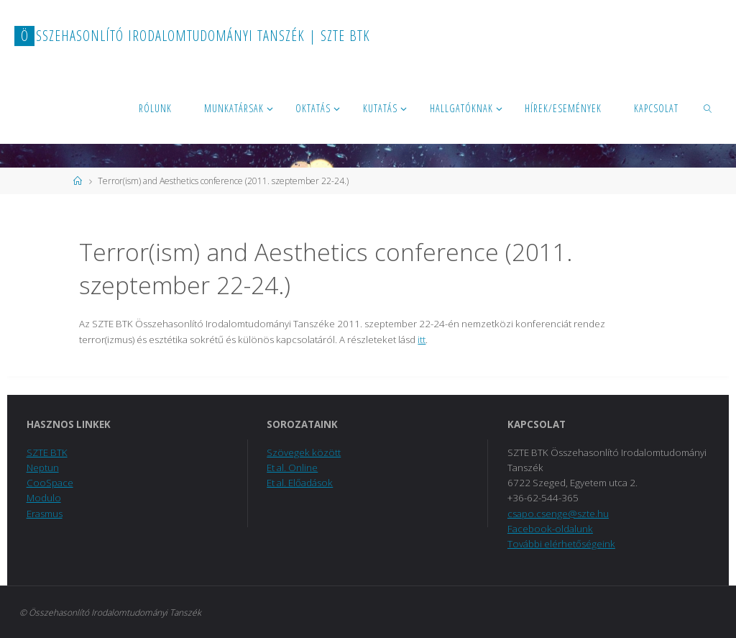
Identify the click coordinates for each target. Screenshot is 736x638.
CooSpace (50, 482)
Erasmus (45, 513)
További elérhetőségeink (561, 543)
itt (422, 339)
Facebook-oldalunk (550, 528)
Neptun (43, 467)
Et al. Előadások (300, 482)
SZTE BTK (47, 452)
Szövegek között (304, 452)
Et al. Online (292, 467)
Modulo (44, 497)
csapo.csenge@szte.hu (558, 513)
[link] (707, 108)
